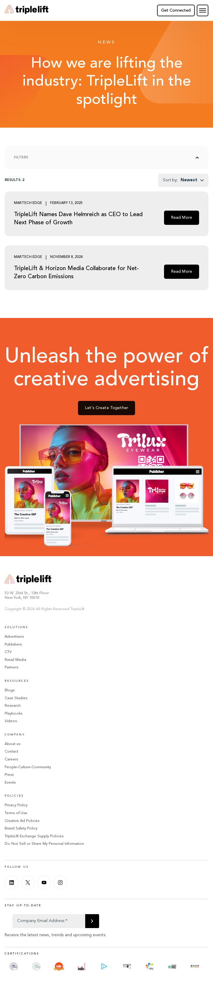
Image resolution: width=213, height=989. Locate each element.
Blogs (9, 690)
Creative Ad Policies (22, 821)
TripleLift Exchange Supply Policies (34, 836)
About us (12, 744)
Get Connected (176, 10)
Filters (21, 157)
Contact (11, 751)
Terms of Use (16, 813)
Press (9, 775)
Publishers (13, 644)
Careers (11, 759)
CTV (8, 652)
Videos (11, 721)
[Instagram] (60, 882)
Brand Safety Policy (21, 828)
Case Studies (16, 698)
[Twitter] (28, 882)
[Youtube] (44, 882)
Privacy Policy (16, 805)
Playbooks (13, 713)
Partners (11, 667)
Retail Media (15, 660)
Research (13, 706)
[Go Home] (26, 10)
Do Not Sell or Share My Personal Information (44, 844)
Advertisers (14, 637)
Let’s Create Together (106, 408)
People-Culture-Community (28, 767)
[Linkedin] (12, 882)
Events (10, 782)
